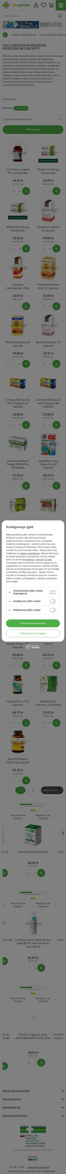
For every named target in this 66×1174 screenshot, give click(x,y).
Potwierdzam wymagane (33, 633)
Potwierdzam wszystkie (33, 623)
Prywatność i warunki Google (37, 559)
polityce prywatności (29, 553)
